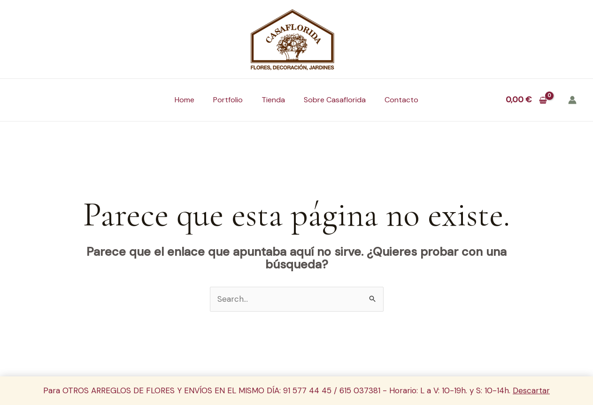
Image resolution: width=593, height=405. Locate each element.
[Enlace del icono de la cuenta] (572, 100)
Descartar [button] (531, 390)
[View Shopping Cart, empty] (526, 100)
